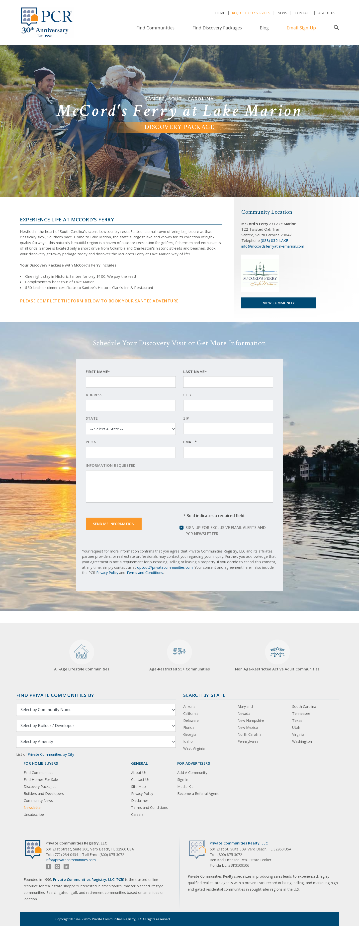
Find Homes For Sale (41, 779)
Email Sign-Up (301, 28)
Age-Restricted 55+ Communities (179, 656)
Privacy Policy (107, 572)
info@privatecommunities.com (71, 859)
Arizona (189, 706)
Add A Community (192, 772)
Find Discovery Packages (217, 28)
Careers (137, 814)
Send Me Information (113, 523)
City (187, 394)
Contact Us (140, 779)
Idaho (188, 741)
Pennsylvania (248, 741)
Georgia (189, 734)
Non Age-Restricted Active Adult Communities (277, 656)
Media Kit (185, 786)
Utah (296, 727)
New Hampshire (251, 720)
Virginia (298, 734)
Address (94, 394)
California (190, 713)
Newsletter (33, 807)
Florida (188, 727)
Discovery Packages (40, 786)
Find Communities (155, 28)
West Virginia (194, 748)
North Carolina (250, 734)
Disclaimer (139, 800)
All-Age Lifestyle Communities (81, 656)
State (92, 418)
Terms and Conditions (144, 572)
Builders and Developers (44, 793)
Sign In (182, 779)
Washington (302, 741)
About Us (326, 12)
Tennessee (301, 713)
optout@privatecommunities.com (165, 567)
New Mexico (248, 727)
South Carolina (304, 706)
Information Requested (111, 465)
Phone (92, 442)
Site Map (138, 786)
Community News (38, 800)
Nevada (244, 713)
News (282, 12)
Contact (303, 12)
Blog (264, 28)
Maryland (245, 706)
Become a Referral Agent (198, 793)
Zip (186, 418)
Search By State (204, 695)
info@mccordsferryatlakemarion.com (272, 246)
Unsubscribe (34, 814)
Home (220, 12)
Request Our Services (251, 12)
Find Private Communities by (55, 695)
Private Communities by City (51, 754)
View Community (279, 302)
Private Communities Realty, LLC (239, 843)
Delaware (191, 720)
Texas (297, 720)
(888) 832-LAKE (274, 240)
